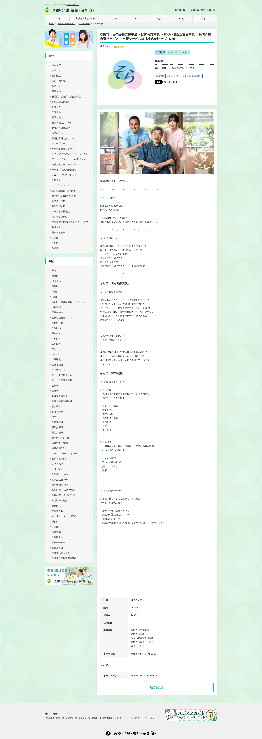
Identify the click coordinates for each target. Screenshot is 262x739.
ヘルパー (56, 354)
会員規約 (118, 718)
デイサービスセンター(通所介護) (68, 159)
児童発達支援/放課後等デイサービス (70, 222)
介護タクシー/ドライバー (64, 453)
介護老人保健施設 (61, 128)
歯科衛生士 (57, 333)
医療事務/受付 (59, 458)
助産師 (55, 296)
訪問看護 (56, 112)
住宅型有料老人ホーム (63, 138)
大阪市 (57, 18)
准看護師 (56, 281)
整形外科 (56, 86)
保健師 (55, 291)
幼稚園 (55, 243)
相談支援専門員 (59, 396)
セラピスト (57, 469)
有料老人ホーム (59, 133)
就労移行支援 (58, 201)
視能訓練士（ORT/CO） (64, 490)
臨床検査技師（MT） (62, 317)
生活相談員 (57, 364)
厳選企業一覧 (84, 718)
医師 (54, 270)
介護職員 (56, 359)
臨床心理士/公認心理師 (63, 495)
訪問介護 (56, 107)
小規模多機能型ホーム (63, 148)
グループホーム (59, 143)
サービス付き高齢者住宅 (64, 169)
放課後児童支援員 (61, 552)
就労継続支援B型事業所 (64, 196)
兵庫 (115, 18)
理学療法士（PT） (61, 479)
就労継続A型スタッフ (63, 438)
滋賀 (159, 18)
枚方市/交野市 (84, 24)
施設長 (55, 385)
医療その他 (57, 312)
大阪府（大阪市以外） (86, 18)
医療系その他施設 (61, 101)
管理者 (55, 390)
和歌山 (204, 18)
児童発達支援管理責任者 (64, 558)
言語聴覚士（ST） (61, 485)
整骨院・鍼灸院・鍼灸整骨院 (66, 96)
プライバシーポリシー (133, 718)
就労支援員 (57, 432)
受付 (54, 349)
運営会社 (96, 718)
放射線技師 (57, 323)
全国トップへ (73, 4)
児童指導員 (57, 547)
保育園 (55, 237)
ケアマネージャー (61, 370)
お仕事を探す (181, 10)
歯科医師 (56, 328)
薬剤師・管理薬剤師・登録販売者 (68, 302)
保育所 (55, 248)
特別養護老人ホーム (62, 122)
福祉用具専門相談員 (62, 401)
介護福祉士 (57, 411)
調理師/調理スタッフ (62, 448)
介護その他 (57, 464)
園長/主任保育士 (60, 542)
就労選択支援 (58, 206)
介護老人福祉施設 (61, 211)
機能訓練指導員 (59, 500)
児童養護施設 (58, 232)
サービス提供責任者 (62, 375)
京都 (137, 18)
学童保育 (56, 227)
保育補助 (56, 532)
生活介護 (56, 180)
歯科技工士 (57, 338)
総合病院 (56, 65)
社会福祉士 (57, 406)
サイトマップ (150, 718)
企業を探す (212, 10)
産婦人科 (56, 91)
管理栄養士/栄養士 (61, 443)
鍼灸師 (55, 521)
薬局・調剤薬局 (59, 80)
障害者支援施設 (59, 217)
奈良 (181, 18)
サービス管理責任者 (62, 380)
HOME (51, 24)
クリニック (57, 70)
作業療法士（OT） (61, 474)
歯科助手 (56, 343)
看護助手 (56, 286)
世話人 (55, 417)
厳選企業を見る (198, 10)
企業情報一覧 (71, 718)
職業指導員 (57, 427)
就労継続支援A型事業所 (64, 190)
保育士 (55, 526)
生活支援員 (57, 422)
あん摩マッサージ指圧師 (64, 516)
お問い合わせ (107, 718)
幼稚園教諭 (57, 537)
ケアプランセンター (62, 185)
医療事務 (56, 307)
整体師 (55, 506)
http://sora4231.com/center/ (144, 675)
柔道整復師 (57, 511)
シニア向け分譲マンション (65, 175)
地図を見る (157, 687)
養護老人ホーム (59, 117)
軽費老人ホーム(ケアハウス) (66, 164)
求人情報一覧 (58, 718)
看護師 (55, 276)
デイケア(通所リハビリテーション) (69, 154)
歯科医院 (56, 75)
